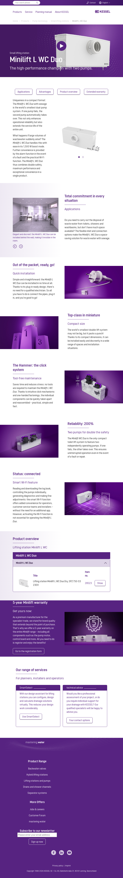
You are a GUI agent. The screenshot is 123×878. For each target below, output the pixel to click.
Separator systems (37, 792)
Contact (93, 3)
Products (17, 11)
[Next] (21, 246)
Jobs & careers (37, 809)
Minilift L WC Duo (24, 562)
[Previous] (15, 246)
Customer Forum (37, 815)
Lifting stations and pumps (37, 780)
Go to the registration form (28, 651)
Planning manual (43, 11)
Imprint (68, 866)
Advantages (45, 91)
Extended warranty (96, 91)
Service (28, 11)
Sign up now (37, 841)
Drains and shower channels (37, 786)
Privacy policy (57, 866)
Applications (24, 91)
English (105, 3)
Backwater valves (37, 768)
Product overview (68, 91)
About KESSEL (62, 11)
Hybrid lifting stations (37, 774)
